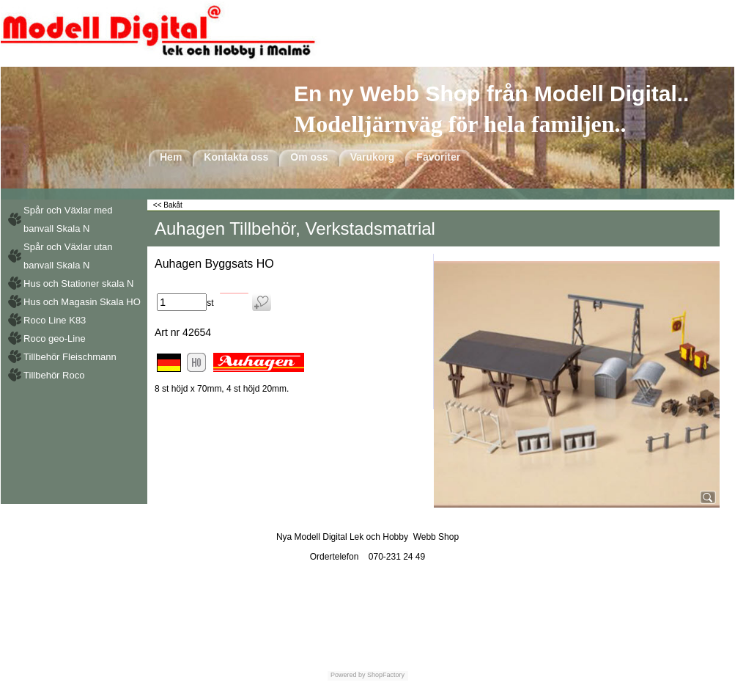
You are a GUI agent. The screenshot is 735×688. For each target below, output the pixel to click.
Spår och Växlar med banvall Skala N (67, 219)
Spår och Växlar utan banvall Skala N (67, 256)
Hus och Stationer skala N (78, 283)
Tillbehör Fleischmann (70, 356)
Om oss (309, 157)
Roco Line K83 (54, 320)
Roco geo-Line (54, 338)
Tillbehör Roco (53, 375)
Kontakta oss (236, 157)
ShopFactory (385, 674)
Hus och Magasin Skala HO (82, 301)
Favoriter (438, 157)
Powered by (348, 674)
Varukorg (372, 157)
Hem (171, 157)
